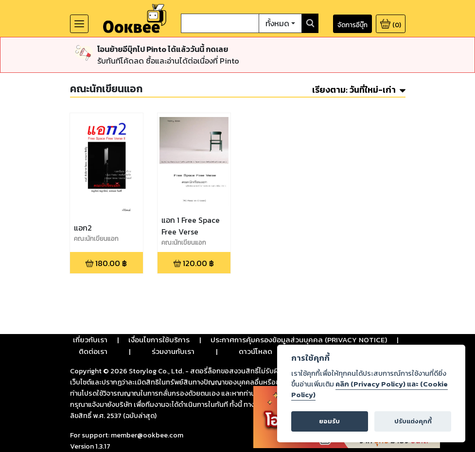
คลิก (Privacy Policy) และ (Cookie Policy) (369, 389)
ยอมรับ (329, 421)
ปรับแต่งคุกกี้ (413, 421)
